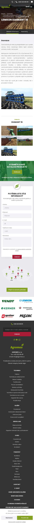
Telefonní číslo (7, 228)
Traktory (17, 374)
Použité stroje (17, 400)
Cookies (17, 500)
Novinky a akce (17, 444)
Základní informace (12, 31)
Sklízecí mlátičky (17, 379)
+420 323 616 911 (22, 2)
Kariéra (17, 442)
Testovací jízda (17, 414)
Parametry (24, 31)
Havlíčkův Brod (17, 479)
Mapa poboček (17, 425)
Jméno (5, 204)
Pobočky (17, 452)
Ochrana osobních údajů (17, 503)
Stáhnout (17, 172)
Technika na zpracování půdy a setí (17, 392)
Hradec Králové (17, 461)
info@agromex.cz (19, 357)
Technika (17, 370)
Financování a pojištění (17, 417)
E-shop (17, 488)
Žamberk (17, 474)
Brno (17, 471)
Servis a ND (17, 421)
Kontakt (17, 484)
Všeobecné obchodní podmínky (17, 507)
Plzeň (17, 469)
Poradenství (17, 409)
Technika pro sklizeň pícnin (17, 377)
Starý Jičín (17, 463)
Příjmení (5, 212)
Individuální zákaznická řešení (17, 412)
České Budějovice (17, 466)
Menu (29, 7)
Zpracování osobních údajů (17, 522)
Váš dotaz (6, 235)
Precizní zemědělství (17, 384)
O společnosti (17, 439)
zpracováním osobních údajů (23, 249)
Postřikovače (17, 382)
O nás (17, 435)
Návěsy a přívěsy (17, 387)
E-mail (5, 220)
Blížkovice (17, 477)
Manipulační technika (17, 390)
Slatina (17, 458)
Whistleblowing (17, 496)
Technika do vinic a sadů (17, 395)
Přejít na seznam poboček (17, 290)
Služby (17, 405)
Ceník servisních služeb (17, 492)
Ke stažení (17, 447)
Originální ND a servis (17, 398)
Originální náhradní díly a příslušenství (17, 430)
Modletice (17, 456)
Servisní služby (17, 428)
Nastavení (9, 518)
